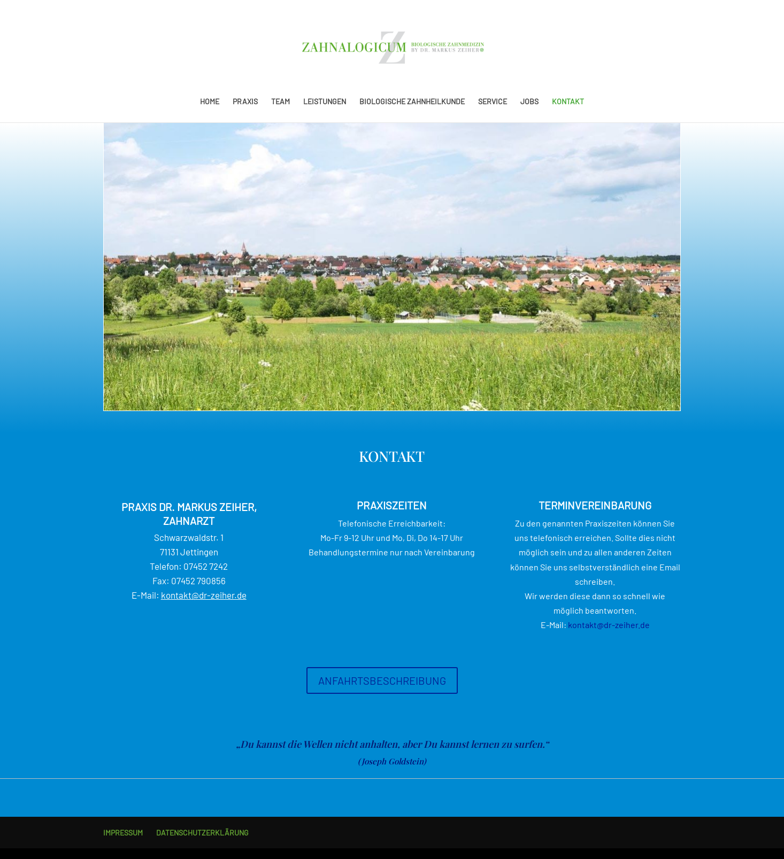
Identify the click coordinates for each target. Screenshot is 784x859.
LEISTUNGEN (324, 102)
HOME (209, 102)
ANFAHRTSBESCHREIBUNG (382, 680)
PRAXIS (245, 102)
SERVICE (492, 102)
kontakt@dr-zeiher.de (204, 595)
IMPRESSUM (123, 832)
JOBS (529, 102)
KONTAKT (568, 102)
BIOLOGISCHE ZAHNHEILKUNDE (412, 102)
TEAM (280, 102)
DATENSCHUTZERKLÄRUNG (202, 832)
